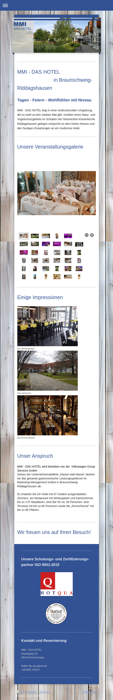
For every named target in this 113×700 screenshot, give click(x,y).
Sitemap (44, 692)
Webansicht (89, 692)
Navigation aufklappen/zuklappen (56, 5)
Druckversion (27, 692)
